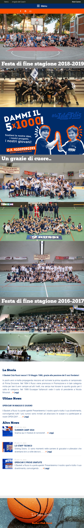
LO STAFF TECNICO (23, 445)
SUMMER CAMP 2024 (24, 430)
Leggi (16, 392)
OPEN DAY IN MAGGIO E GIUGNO (17, 405)
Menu (42, 6)
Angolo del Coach (19, 2)
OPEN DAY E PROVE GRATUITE (28, 462)
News (6, 2)
